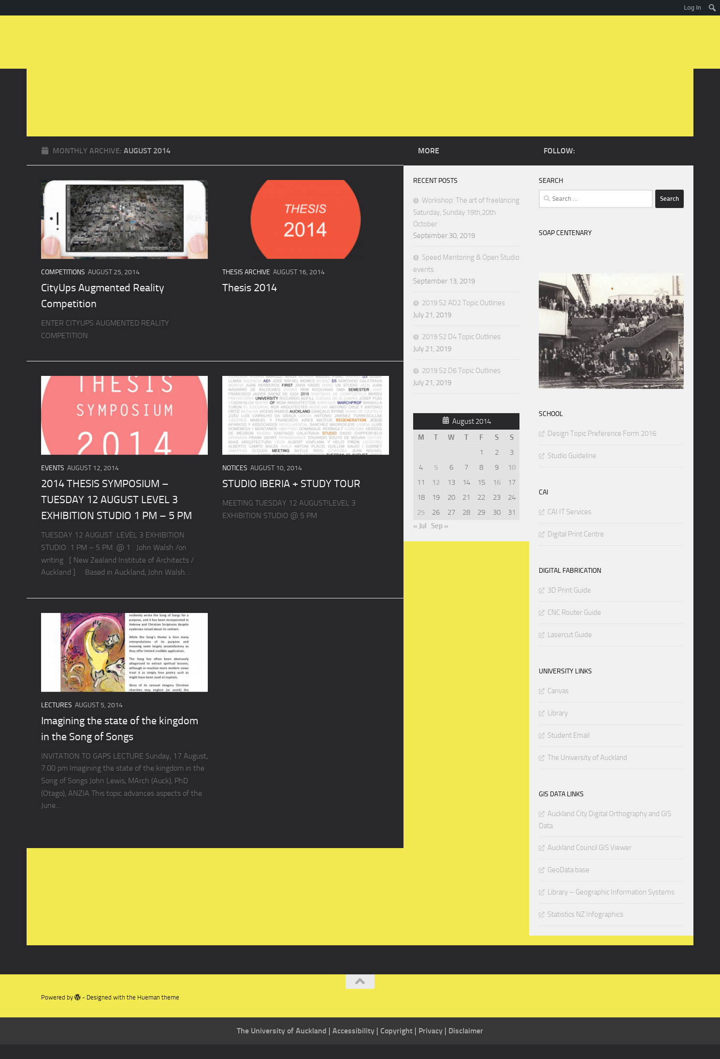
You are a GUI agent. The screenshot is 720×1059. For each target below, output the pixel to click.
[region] (611, 345)
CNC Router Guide (574, 627)
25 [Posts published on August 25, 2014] (421, 526)
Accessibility (354, 1045)
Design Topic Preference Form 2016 (601, 448)
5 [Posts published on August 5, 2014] (436, 481)
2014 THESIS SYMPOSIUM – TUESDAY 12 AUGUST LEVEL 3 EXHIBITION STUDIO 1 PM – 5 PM (116, 514)
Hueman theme (158, 1011)
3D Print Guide (569, 604)
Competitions (63, 287)
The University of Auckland (587, 772)
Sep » (439, 540)
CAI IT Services (569, 526)
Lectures (56, 720)
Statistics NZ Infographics (585, 929)
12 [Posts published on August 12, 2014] (436, 496)
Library (557, 727)
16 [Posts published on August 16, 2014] (497, 496)
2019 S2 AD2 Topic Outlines (463, 317)
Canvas (558, 705)
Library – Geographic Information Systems (611, 906)
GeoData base (568, 884)
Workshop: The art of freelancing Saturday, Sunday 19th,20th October (466, 226)
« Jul (420, 540)
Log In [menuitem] (692, 7)
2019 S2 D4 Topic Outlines (461, 351)
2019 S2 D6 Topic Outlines (461, 385)
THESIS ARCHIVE (246, 287)
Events (52, 482)
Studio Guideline (571, 470)
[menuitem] (712, 7)
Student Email (568, 750)
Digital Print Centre (575, 548)
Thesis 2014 (249, 302)
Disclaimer (465, 1045)
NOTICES (234, 482)
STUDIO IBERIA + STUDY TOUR (291, 498)
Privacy (431, 1045)
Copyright (397, 1045)
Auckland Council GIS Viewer (589, 862)
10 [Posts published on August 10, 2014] (512, 481)
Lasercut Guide (569, 649)
